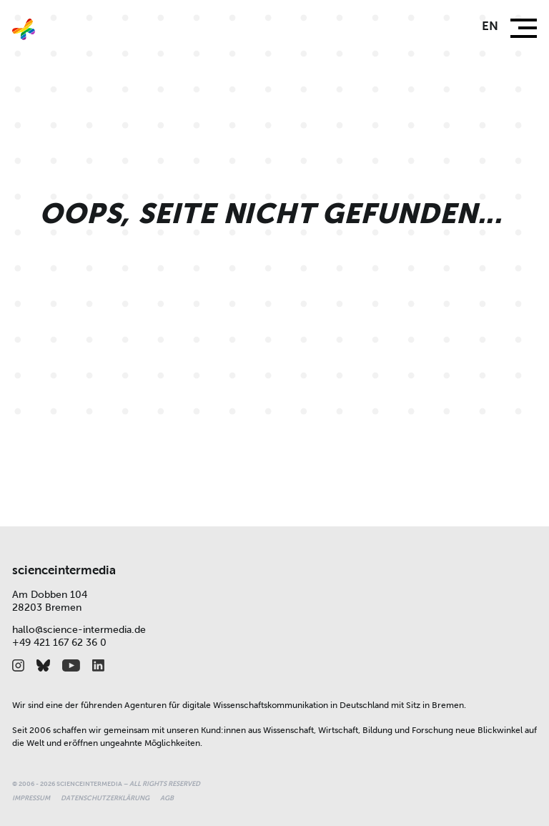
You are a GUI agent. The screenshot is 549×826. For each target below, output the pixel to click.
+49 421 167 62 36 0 (59, 642)
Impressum (31, 798)
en (490, 26)
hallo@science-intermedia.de (79, 629)
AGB (167, 798)
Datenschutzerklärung (105, 798)
